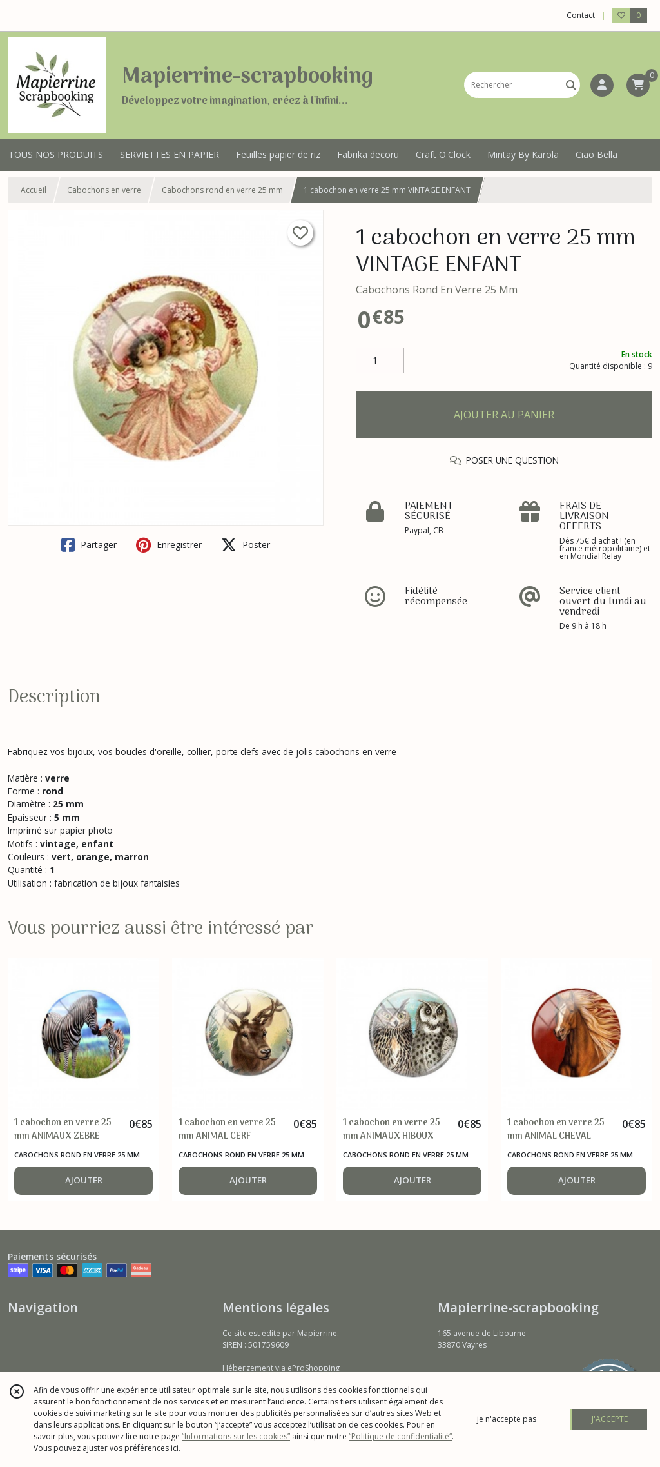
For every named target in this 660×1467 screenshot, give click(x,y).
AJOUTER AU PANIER (504, 415)
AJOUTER (83, 1180)
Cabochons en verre (104, 189)
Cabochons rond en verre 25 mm (222, 189)
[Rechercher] (571, 84)
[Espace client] (602, 85)
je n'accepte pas (506, 1418)
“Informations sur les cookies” (236, 1436)
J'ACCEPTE (610, 1418)
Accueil (33, 189)
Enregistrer (169, 545)
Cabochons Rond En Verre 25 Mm (437, 289)
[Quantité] (380, 360)
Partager (89, 545)
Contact (581, 15)
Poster (245, 545)
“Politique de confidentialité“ (400, 1436)
